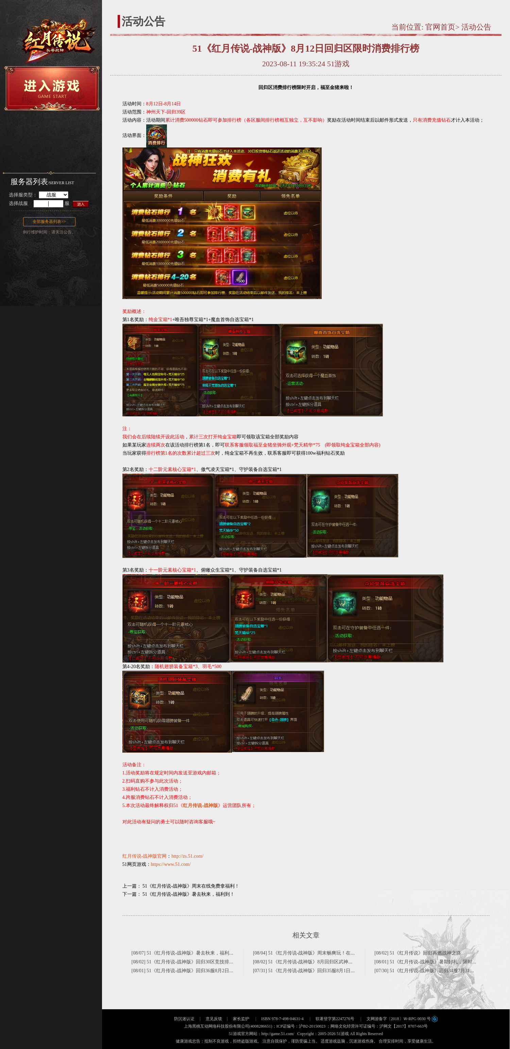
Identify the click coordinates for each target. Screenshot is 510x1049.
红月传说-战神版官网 (144, 856)
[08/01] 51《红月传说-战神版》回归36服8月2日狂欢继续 (190, 970)
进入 (81, 204)
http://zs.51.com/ (187, 856)
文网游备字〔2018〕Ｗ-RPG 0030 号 (402, 1018)
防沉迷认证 (184, 1018)
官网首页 (440, 27)
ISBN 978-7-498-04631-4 (282, 1018)
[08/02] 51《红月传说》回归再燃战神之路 (417, 953)
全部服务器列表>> (49, 221)
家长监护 (241, 1018)
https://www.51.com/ (171, 864)
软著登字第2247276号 (335, 1018)
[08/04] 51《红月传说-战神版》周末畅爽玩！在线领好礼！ (313, 953)
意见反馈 (214, 1018)
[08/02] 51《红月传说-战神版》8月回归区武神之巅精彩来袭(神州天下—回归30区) (338, 961)
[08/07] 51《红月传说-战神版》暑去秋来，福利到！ (185, 953)
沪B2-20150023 (312, 1026)
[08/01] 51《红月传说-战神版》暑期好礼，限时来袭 (427, 961)
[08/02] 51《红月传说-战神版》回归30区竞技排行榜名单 (190, 961)
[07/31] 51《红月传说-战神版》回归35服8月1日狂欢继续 (311, 970)
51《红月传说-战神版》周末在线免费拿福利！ (190, 886)
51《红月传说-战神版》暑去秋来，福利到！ (188, 894)
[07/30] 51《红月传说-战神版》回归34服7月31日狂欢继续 (433, 970)
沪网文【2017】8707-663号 (403, 1026)
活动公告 (476, 27)
